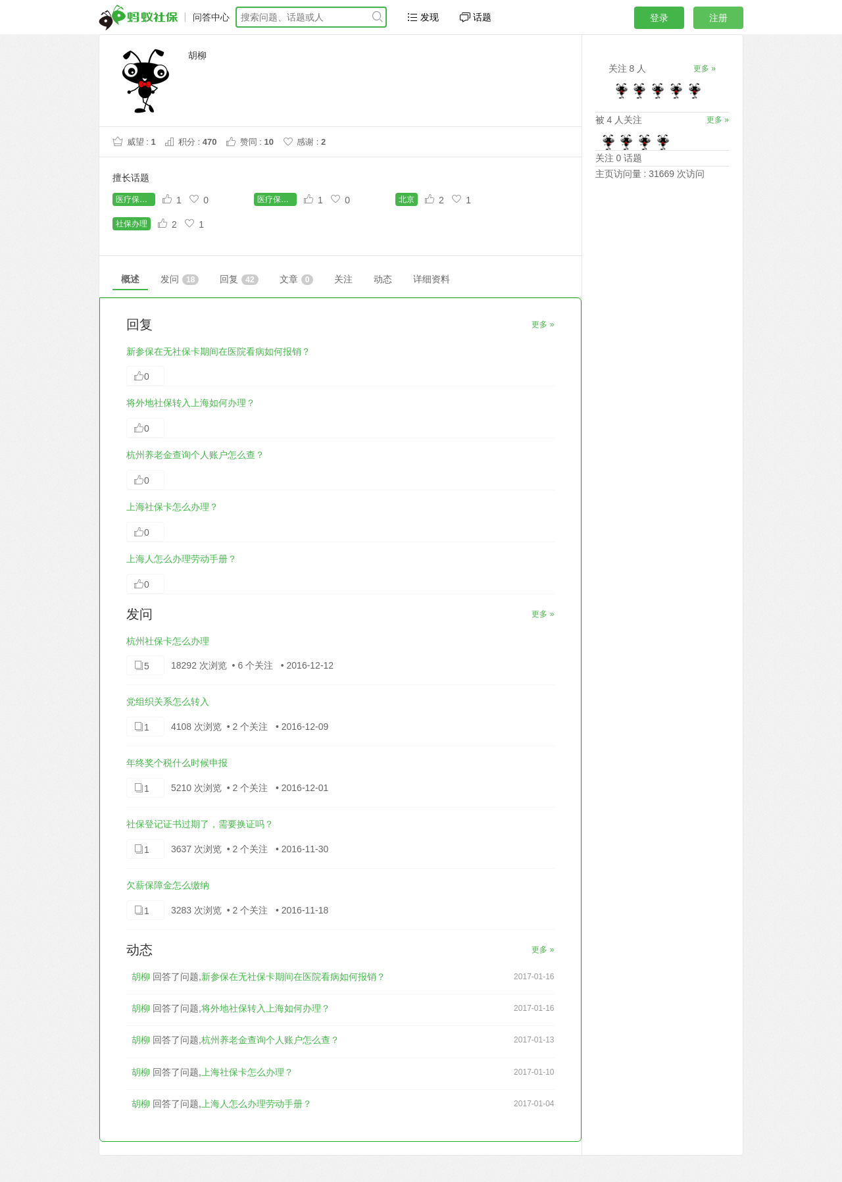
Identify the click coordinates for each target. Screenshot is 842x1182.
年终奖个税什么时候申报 (177, 763)
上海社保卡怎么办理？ (172, 506)
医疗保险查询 (277, 199)
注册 (718, 18)
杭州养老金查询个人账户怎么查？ (195, 455)
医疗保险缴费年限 (135, 199)
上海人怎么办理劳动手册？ (181, 558)
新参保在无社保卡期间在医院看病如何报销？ (218, 351)
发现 (423, 17)
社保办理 (131, 223)
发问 (180, 279)
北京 (406, 199)
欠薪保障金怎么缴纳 (167, 885)
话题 (475, 17)
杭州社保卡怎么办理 (167, 641)
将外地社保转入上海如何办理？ (190, 403)
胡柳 (141, 976)
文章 (297, 279)
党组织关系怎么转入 (167, 701)
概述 (130, 279)
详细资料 (431, 279)
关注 (343, 279)
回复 (239, 279)
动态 (383, 279)
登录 (659, 18)
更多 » (543, 324)
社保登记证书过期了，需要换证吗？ (200, 824)
